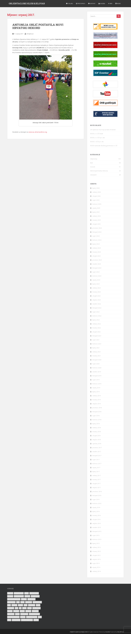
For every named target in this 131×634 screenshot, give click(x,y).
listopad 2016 (96, 495)
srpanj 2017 (96, 467)
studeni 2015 (96, 527)
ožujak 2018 (96, 436)
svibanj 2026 (96, 192)
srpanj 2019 (96, 388)
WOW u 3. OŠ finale (96, 134)
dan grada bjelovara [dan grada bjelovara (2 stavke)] (14, 599)
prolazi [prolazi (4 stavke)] (10, 611)
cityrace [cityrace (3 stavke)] (27, 596)
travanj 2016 (96, 515)
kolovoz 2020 (96, 368)
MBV (110, 3)
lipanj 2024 (96, 244)
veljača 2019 (96, 404)
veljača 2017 (96, 487)
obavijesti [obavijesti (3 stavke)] (11, 608)
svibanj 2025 (96, 216)
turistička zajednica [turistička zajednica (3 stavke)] (13, 617)
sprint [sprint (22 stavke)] (17, 614)
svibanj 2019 (96, 396)
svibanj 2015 (96, 547)
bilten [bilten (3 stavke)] (26, 593)
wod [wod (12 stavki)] (39, 617)
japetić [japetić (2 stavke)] (20, 605)
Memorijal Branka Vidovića (99, 171)
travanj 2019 (96, 400)
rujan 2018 (95, 416)
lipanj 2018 (96, 424)
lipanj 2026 (96, 188)
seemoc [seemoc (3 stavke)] (28, 611)
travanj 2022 (96, 328)
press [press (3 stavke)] (29, 608)
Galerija (101, 3)
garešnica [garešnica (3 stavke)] (28, 602)
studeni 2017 (96, 452)
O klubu (69, 3)
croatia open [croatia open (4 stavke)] (35, 596)
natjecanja (93, 159)
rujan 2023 (95, 272)
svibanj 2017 (96, 475)
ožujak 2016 (96, 519)
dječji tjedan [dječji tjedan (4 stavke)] (11, 602)
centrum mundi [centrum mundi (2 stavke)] (18, 596)
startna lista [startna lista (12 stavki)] (24, 614)
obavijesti (93, 175)
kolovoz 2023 (96, 276)
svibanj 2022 (96, 324)
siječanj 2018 (96, 444)
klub (91, 163)
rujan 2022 (95, 312)
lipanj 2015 (96, 543)
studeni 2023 (96, 264)
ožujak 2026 (96, 196)
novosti (92, 167)
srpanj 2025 (96, 208)
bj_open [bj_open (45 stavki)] (10, 596)
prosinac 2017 (97, 448)
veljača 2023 (96, 300)
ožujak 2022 (96, 332)
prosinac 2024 (97, 228)
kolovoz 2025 (96, 204)
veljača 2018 (96, 440)
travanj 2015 (96, 551)
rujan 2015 (95, 535)
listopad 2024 (96, 232)
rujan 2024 (95, 236)
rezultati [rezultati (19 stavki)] (16, 611)
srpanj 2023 (96, 280)
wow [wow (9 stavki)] (9, 620)
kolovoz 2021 (96, 344)
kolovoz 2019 (96, 384)
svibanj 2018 (96, 428)
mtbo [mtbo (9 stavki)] (38, 605)
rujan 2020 (95, 364)
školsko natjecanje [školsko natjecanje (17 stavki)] (27, 620)
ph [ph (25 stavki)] (20, 608)
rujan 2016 (95, 499)
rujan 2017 (95, 460)
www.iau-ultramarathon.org (38, 132)
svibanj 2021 (96, 352)
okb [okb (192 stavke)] (16, 608)
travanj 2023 (96, 292)
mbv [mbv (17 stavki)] (25, 605)
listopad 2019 (96, 376)
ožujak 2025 (96, 224)
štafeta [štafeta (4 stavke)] (36, 620)
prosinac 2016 (97, 491)
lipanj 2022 (96, 320)
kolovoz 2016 (96, 503)
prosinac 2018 (97, 408)
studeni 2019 (96, 372)
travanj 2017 (96, 479)
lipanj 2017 (96, 471)
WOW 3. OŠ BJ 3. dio (97, 142)
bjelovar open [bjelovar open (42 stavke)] (34, 593)
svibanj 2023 (96, 288)
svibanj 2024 (96, 248)
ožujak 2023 (96, 296)
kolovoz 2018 (96, 420)
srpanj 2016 (96, 507)
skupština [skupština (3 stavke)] (35, 611)
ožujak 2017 (96, 483)
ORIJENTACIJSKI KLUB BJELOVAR (27, 3)
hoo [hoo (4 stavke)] (9, 605)
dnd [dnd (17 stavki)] (18, 602)
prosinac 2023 (97, 260)
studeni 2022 (96, 304)
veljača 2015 (96, 559)
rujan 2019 (95, 380)
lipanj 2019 (96, 392)
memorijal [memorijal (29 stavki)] (32, 605)
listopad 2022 (96, 308)
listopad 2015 (96, 531)
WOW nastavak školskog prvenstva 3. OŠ (103, 146)
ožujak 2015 (96, 555)
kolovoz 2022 (96, 316)
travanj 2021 (96, 356)
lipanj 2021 (96, 348)
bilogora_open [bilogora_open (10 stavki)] (18, 593)
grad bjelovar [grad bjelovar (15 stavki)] (37, 602)
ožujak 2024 (96, 256)
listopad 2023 (96, 268)
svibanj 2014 (96, 571)
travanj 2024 (96, 252)
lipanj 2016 (96, 511)
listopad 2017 (96, 456)
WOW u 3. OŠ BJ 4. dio (97, 138)
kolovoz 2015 (96, 539)
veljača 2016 (96, 523)
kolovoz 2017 (96, 463)
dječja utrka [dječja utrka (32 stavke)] (31, 599)
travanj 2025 (96, 220)
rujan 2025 (95, 200)
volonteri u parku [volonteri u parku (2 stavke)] (32, 617)
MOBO (118, 3)
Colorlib (107, 632)
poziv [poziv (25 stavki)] (24, 608)
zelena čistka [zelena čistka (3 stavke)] (16, 620)
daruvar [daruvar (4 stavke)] (24, 599)
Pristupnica (80, 3)
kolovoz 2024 (96, 240)
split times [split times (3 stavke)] (11, 614)
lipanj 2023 (96, 284)
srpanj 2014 (96, 567)
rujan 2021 (95, 340)
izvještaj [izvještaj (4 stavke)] (14, 605)
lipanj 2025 (96, 212)
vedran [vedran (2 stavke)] (23, 617)
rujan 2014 (95, 563)
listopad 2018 (96, 412)
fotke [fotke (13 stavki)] (22, 602)
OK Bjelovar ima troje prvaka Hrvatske (103, 130)
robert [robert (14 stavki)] (22, 611)
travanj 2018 (96, 432)
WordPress (120, 632)
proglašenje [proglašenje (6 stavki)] (36, 608)
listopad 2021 (96, 336)
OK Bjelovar (30, 34)
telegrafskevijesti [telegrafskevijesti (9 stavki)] (34, 614)
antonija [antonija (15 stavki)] (10, 593)
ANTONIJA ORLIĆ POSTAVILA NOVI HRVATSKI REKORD (37, 26)
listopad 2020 (96, 360)
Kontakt (91, 3)
